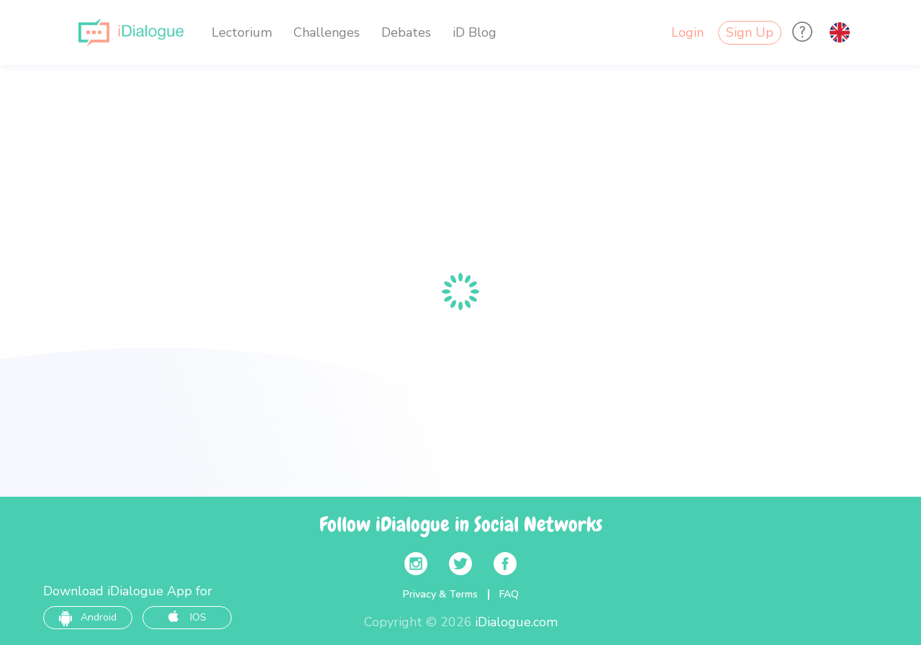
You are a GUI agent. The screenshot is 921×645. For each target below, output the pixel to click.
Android (88, 617)
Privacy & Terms (440, 595)
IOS (187, 617)
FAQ (509, 595)
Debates (406, 32)
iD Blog (474, 32)
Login (687, 32)
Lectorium (242, 32)
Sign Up (749, 32)
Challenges (327, 32)
